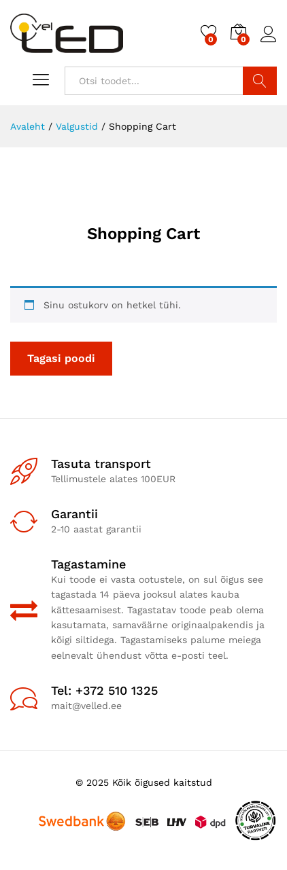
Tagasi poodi (61, 358)
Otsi (260, 81)
